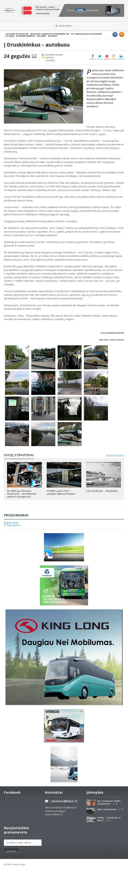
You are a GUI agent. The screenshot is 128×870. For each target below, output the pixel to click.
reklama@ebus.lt (64, 801)
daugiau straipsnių (115, 455)
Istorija (10, 36)
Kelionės (41, 36)
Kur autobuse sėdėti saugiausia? (109, 802)
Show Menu (64, 25)
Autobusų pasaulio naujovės (86, 34)
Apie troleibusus (106, 809)
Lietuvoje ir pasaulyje (17, 34)
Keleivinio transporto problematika (49, 34)
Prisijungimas (12, 525)
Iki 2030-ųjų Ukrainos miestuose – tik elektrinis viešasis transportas (21, 493)
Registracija (11, 522)
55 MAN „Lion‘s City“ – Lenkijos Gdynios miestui (61, 492)
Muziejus (52, 36)
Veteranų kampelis (25, 36)
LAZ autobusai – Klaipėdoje (101, 490)
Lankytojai (50, 60)
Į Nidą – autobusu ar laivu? (109, 819)
